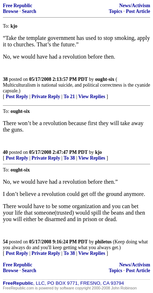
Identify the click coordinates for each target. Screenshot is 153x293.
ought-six (105, 79)
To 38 (69, 158)
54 (5, 241)
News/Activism (134, 5)
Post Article (138, 11)
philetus (103, 241)
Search (29, 11)
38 (5, 79)
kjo (98, 152)
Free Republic (17, 5)
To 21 (69, 96)
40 (5, 152)
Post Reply (17, 96)
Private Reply (46, 96)
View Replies (91, 96)
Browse (10, 11)
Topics (115, 11)
